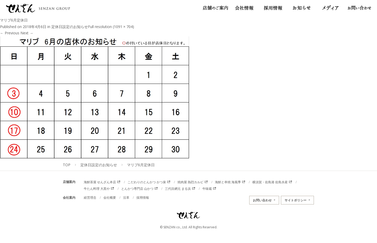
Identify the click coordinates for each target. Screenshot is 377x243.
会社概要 (109, 197)
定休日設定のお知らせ (69, 26)
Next (26, 32)
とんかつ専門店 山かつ (137, 188)
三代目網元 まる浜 (178, 188)
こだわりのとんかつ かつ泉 (146, 182)
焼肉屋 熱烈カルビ (190, 182)
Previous (9, 32)
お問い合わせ (262, 200)
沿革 (126, 197)
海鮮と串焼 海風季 (228, 182)
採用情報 (142, 197)
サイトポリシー (296, 200)
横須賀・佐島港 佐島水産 (270, 182)
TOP (66, 164)
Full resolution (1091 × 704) (111, 26)
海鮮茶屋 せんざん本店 (100, 182)
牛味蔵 (207, 188)
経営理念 (90, 197)
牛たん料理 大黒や (97, 188)
